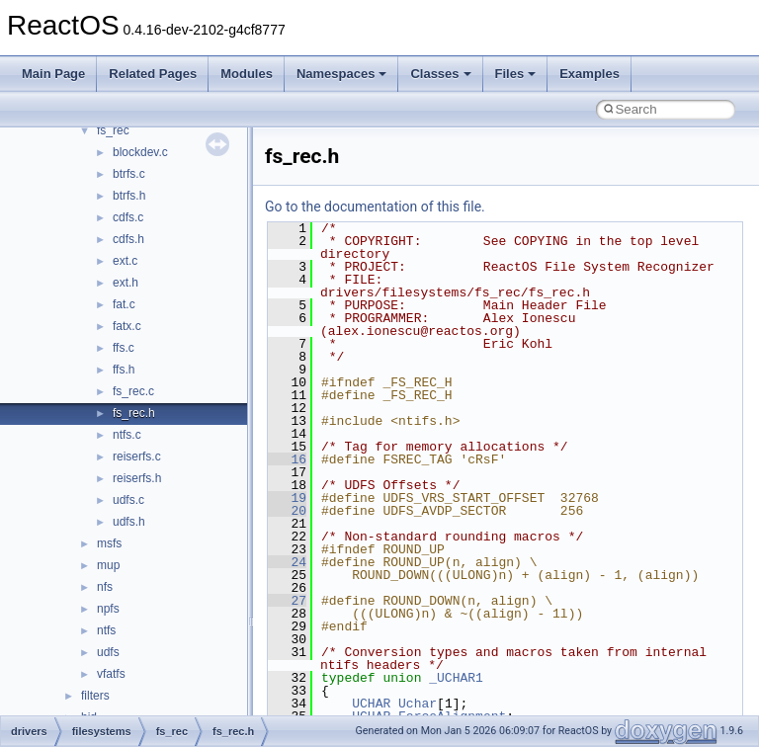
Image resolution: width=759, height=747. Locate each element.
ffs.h (123, 369)
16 (287, 459)
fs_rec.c (133, 391)
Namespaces (341, 73)
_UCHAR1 (456, 678)
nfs (105, 587)
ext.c (125, 261)
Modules (246, 73)
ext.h (125, 283)
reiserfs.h (137, 478)
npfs (108, 609)
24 (287, 562)
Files (516, 73)
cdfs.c (128, 217)
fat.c (124, 304)
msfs (109, 543)
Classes (440, 73)
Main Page (53, 73)
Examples (589, 73)
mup (108, 565)
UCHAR (371, 703)
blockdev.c (140, 152)
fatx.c (127, 326)
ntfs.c (127, 435)
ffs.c (123, 348)
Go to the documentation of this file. (375, 206)
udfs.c (128, 500)
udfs (108, 652)
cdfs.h (128, 239)
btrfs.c (129, 174)
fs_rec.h (134, 413)
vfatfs (111, 674)
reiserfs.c (137, 456)
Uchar (417, 703)
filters (95, 696)
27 (287, 601)
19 (287, 498)
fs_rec (113, 130)
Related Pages (153, 73)
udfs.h (129, 522)
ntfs (106, 630)
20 (287, 511)
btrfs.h (129, 196)
